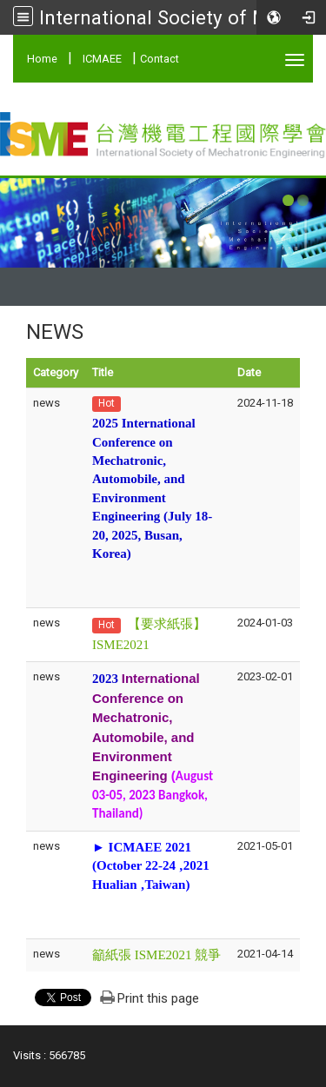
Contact (159, 58)
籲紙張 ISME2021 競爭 (156, 955)
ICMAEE (102, 58)
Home (42, 58)
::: (18, 56)
